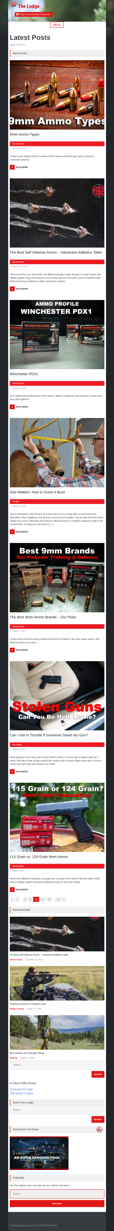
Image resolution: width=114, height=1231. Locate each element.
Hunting (15, 501)
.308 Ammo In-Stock (21, 1093)
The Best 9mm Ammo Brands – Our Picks (43, 617)
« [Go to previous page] (12, 899)
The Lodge (28, 6)
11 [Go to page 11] (42, 899)
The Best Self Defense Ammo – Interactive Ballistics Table (56, 252)
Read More (22, 167)
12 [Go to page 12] (49, 899)
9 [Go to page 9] (30, 899)
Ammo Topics (18, 144)
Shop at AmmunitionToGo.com (35, 14)
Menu (57, 24)
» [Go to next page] (64, 899)
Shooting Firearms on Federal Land (28, 1004)
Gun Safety (17, 745)
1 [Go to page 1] (17, 899)
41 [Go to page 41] (58, 899)
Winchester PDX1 (24, 374)
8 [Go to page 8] (25, 899)
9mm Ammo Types (24, 134)
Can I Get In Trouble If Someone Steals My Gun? (49, 735)
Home (12, 45)
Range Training (17, 1009)
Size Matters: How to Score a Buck (37, 492)
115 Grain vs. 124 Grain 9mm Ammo (39, 857)
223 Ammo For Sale (21, 1089)
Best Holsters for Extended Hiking (27, 1053)
